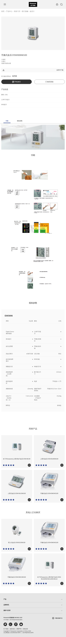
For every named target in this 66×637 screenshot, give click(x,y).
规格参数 (19, 121)
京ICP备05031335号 (28, 632)
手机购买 (16, 82)
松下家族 (6, 629)
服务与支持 (7, 610)
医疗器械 (25, 11)
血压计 (32, 11)
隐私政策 (25, 629)
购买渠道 (49, 82)
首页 (2, 11)
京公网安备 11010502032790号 (12, 632)
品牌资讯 (6, 605)
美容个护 (17, 11)
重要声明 (19, 629)
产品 (5, 599)
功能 (7, 121)
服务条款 (12, 629)
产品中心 (9, 11)
